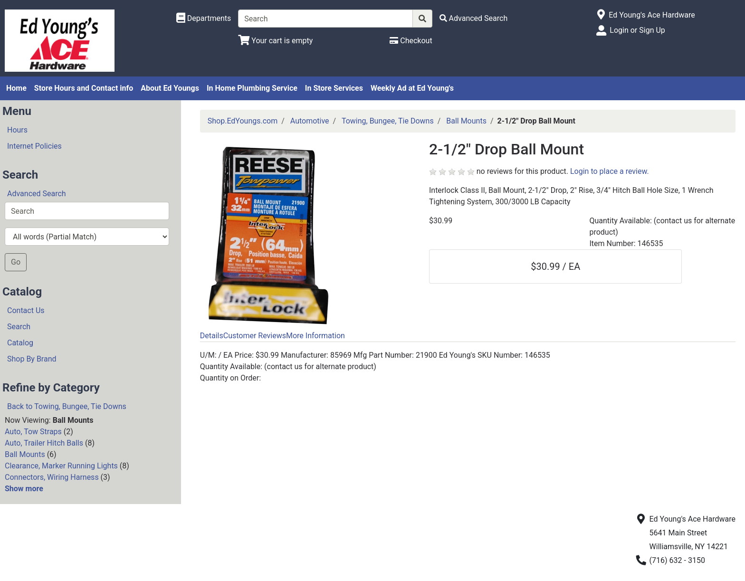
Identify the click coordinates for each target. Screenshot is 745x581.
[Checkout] (411, 40)
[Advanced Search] (473, 18)
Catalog (20, 342)
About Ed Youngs (170, 88)
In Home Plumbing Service (252, 88)
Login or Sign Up (637, 30)
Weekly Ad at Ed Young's (412, 88)
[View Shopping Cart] (275, 40)
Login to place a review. (609, 171)
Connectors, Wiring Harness (52, 477)
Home (16, 88)
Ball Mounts (25, 454)
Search (18, 326)
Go (15, 262)
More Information (315, 335)
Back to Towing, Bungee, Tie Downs (66, 406)
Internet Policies (34, 146)
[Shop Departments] (203, 18)
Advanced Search (36, 193)
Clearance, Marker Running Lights (61, 465)
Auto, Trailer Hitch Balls (44, 443)
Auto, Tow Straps (33, 431)
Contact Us (26, 310)
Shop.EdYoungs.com (242, 120)
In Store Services (334, 88)
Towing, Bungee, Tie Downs (388, 120)
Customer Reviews (254, 335)
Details (211, 335)
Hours (17, 129)
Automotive (309, 120)
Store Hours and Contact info (83, 88)
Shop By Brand (32, 358)
